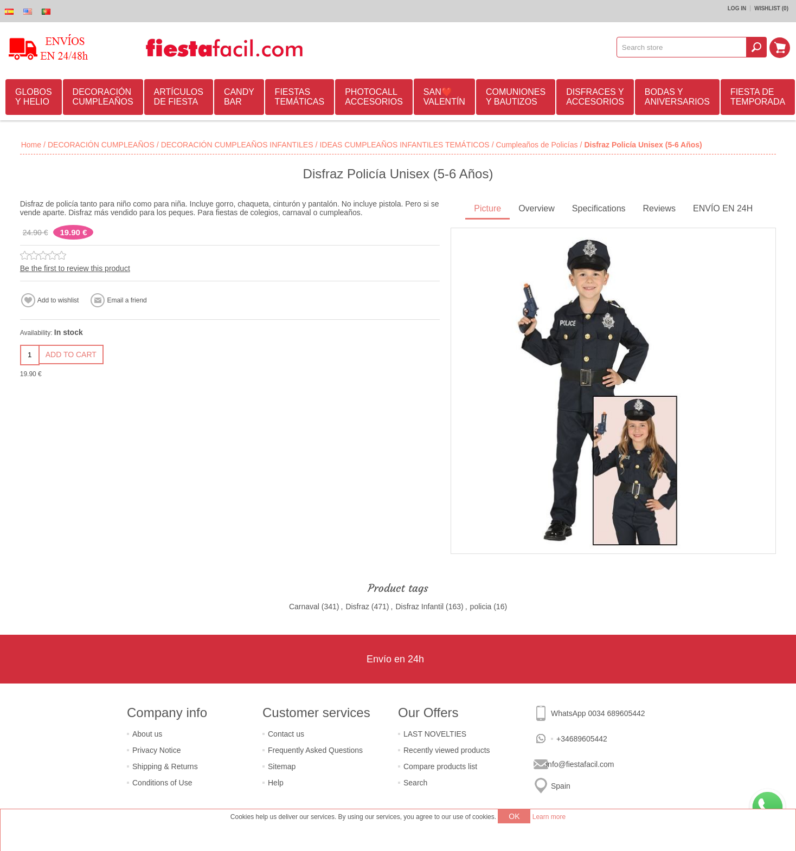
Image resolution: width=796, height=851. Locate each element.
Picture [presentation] (487, 208)
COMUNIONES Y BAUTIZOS (515, 96)
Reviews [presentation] (659, 208)
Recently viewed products (446, 750)
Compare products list (440, 766)
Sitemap (282, 766)
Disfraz (357, 606)
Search (415, 782)
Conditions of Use (162, 782)
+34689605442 (581, 738)
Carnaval (304, 606)
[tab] (487, 209)
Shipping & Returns (165, 766)
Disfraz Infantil (419, 606)
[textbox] (682, 47)
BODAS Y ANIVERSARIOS (677, 96)
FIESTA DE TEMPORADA (757, 96)
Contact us (286, 734)
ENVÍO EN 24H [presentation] (723, 208)
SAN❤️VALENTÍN (444, 96)
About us (147, 734)
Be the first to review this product (75, 268)
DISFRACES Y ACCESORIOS (595, 96)
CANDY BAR (239, 96)
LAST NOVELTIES (434, 734)
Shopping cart (780, 47)
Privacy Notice (156, 750)
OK (514, 816)
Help (276, 782)
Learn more (549, 817)
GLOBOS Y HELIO (33, 96)
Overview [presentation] (536, 208)
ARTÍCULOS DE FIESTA (178, 96)
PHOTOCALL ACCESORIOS (374, 96)
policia (481, 606)
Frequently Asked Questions (315, 750)
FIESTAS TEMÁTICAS (300, 96)
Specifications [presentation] (599, 208)
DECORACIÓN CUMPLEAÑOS (103, 96)
